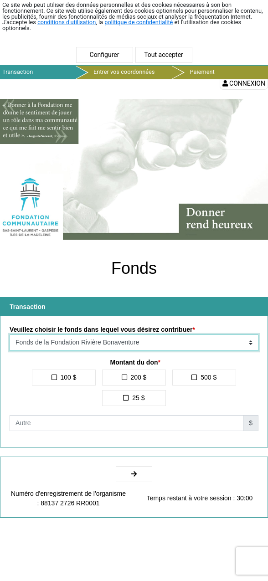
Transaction (17, 71)
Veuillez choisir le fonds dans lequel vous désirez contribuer (101, 329)
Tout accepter (163, 54)
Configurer (104, 54)
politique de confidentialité (138, 22)
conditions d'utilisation (66, 22)
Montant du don (134, 362)
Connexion (243, 83)
